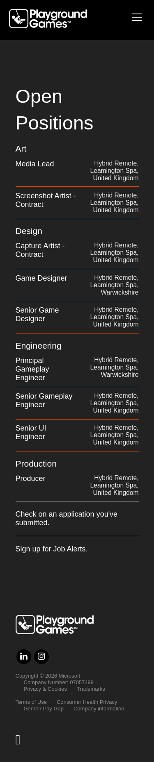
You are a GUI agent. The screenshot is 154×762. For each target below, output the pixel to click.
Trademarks (91, 689)
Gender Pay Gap (44, 708)
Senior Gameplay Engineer (44, 400)
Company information (99, 708)
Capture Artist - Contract (40, 250)
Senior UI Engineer (31, 432)
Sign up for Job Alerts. (52, 549)
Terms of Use (31, 702)
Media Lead (35, 164)
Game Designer (41, 278)
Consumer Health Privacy (87, 702)
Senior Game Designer (37, 314)
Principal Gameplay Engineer (32, 369)
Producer (31, 478)
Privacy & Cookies (45, 689)
